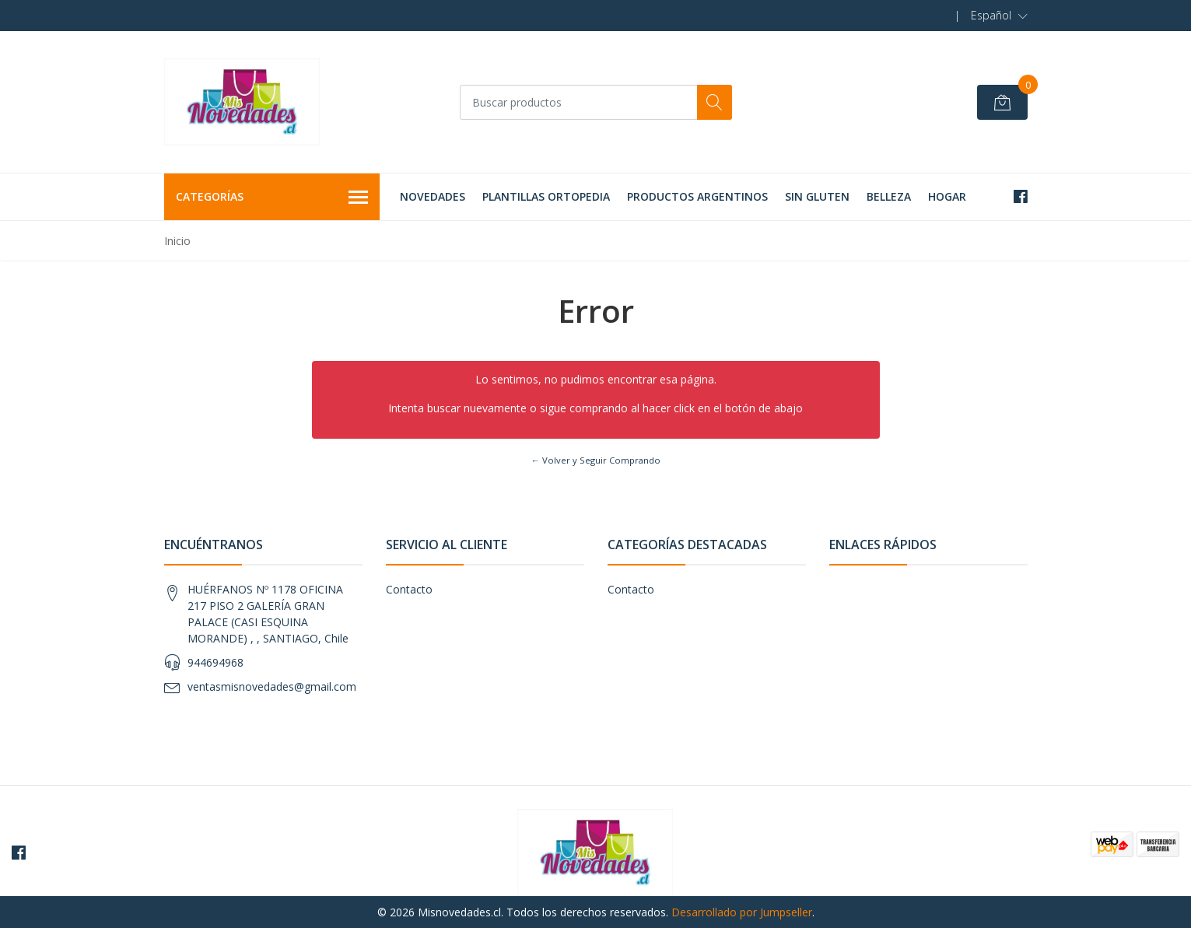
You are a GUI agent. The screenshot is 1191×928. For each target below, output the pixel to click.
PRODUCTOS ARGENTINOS (697, 196)
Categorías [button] (272, 197)
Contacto (409, 589)
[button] (999, 15)
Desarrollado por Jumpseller (741, 912)
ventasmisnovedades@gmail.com (271, 686)
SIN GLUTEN (817, 196)
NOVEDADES (432, 196)
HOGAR (947, 196)
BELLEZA (889, 196)
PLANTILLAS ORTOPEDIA (546, 196)
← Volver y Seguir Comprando (595, 460)
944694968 (215, 662)
